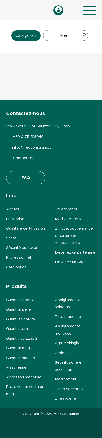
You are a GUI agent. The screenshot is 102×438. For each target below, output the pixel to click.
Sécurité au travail (22, 248)
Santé (11, 238)
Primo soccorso (69, 389)
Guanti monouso (20, 358)
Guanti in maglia (20, 348)
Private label (66, 209)
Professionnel (18, 257)
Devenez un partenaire (75, 252)
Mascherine (16, 367)
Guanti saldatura (20, 319)
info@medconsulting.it (31, 147)
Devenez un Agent (71, 262)
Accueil (12, 209)
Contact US (23, 158)
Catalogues (16, 267)
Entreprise (15, 219)
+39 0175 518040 (28, 137)
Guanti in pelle (18, 309)
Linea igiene (65, 398)
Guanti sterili (17, 329)
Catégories (26, 36)
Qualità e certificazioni (26, 228)
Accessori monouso (24, 377)
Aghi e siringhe (68, 343)
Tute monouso (68, 317)
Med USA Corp (68, 219)
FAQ (25, 178)
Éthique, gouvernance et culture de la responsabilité (74, 236)
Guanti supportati (21, 300)
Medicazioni (65, 379)
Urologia (62, 353)
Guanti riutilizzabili (21, 338)
